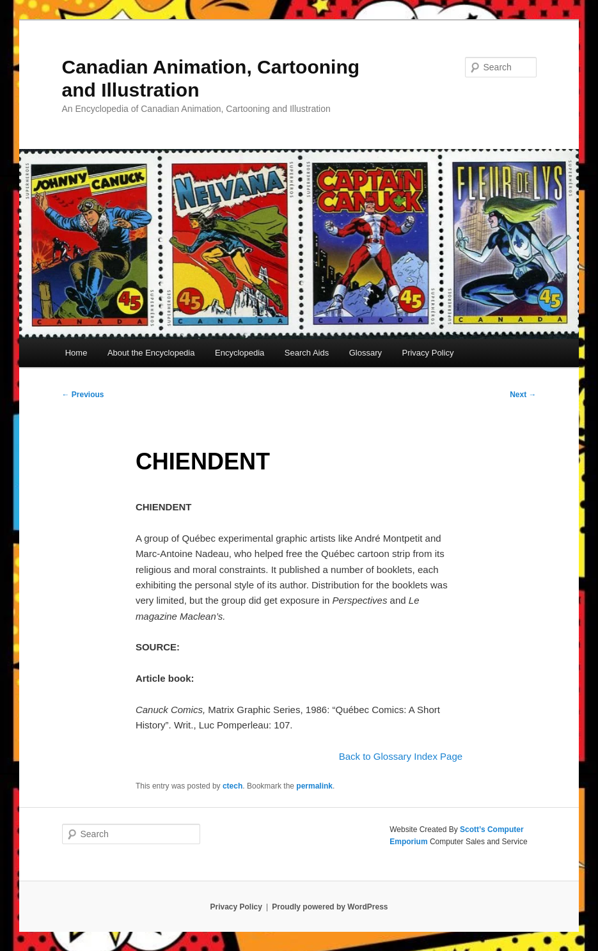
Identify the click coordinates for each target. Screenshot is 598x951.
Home (76, 353)
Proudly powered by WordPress (330, 906)
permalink (314, 786)
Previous (83, 394)
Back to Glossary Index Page (400, 756)
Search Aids (307, 353)
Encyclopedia (239, 353)
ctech (232, 786)
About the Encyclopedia (151, 353)
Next (523, 394)
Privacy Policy (427, 353)
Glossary (365, 353)
